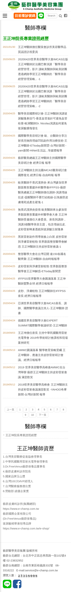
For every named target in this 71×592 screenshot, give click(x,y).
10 (32, 414)
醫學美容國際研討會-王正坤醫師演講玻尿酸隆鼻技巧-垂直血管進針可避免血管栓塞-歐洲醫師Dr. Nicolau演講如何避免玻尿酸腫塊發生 (42, 121)
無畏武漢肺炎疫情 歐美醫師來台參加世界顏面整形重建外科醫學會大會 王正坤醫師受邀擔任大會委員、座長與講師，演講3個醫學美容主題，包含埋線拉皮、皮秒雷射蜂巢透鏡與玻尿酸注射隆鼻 (43, 219)
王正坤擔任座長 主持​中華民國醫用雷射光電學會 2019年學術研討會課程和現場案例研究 (43, 337)
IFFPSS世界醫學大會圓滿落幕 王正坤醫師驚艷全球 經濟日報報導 (42, 281)
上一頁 (10, 409)
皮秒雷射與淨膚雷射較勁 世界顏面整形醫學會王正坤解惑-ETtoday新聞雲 (42, 269)
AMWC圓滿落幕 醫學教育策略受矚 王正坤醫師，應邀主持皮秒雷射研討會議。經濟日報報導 (42, 354)
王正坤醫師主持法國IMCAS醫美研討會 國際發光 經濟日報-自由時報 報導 (42, 173)
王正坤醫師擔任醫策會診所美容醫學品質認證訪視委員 (42, 49)
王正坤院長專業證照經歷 (21, 435)
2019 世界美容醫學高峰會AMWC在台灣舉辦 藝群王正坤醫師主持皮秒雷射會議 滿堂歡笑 (42, 372)
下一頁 (42, 414)
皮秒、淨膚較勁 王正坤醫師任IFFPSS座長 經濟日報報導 (42, 293)
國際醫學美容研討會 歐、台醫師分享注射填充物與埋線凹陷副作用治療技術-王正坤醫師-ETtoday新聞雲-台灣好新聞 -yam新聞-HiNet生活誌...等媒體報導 (42, 143)
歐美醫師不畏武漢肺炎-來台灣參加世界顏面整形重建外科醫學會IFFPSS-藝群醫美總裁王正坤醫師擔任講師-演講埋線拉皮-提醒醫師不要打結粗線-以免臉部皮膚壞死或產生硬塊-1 (43, 192)
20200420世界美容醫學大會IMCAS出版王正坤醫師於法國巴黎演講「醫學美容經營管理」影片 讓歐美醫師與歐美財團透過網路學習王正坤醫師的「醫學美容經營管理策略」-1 (43, 69)
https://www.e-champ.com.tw (21, 508)
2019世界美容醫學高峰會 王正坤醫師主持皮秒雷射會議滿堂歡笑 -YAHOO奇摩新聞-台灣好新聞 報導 (43, 389)
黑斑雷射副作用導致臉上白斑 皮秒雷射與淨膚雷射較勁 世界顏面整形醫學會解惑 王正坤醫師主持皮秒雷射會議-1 (42, 241)
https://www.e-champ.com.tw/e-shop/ (26, 528)
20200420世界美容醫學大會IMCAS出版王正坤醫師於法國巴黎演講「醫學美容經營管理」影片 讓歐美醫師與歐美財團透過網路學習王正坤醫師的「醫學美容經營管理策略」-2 (43, 96)
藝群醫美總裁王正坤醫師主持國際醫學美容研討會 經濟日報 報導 (42, 160)
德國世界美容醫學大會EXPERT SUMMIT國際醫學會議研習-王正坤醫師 (42, 323)
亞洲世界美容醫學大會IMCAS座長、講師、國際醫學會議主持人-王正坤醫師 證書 (43, 308)
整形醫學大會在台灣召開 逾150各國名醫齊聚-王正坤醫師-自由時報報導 (42, 256)
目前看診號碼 (25, 16)
